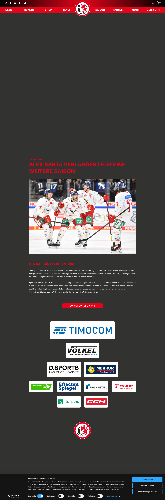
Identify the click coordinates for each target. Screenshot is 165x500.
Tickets (29, 10)
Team (65, 10)
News (10, 10)
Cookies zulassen (147, 479)
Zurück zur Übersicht (82, 305)
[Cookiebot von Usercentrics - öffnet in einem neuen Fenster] (13, 495)
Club (135, 10)
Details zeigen (112, 496)
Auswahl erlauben (147, 485)
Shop (48, 10)
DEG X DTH (152, 10)
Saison (101, 10)
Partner (118, 10)
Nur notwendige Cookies (147, 491)
